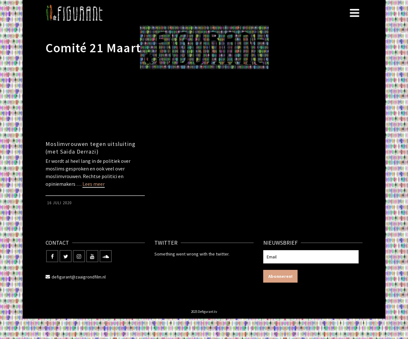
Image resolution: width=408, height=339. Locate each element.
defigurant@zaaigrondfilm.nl (76, 277)
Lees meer (93, 184)
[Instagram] (79, 256)
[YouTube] (92, 256)
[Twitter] (66, 256)
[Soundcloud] (106, 256)
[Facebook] (52, 256)
